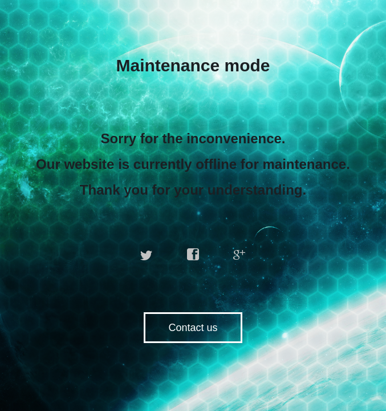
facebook (193, 254)
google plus (239, 254)
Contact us (192, 327)
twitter (146, 254)
